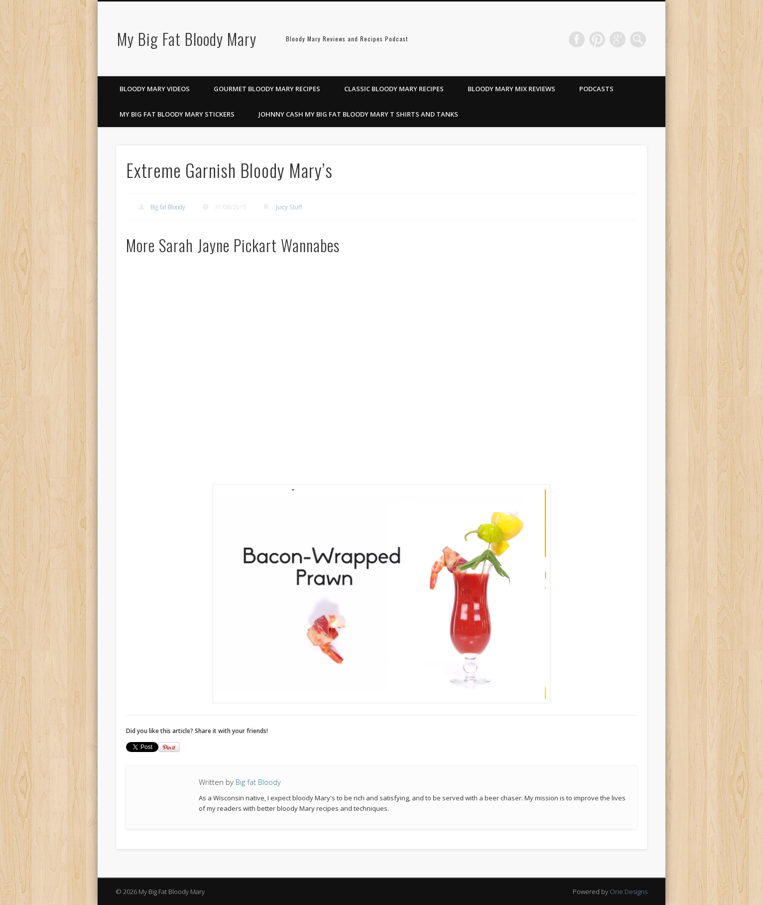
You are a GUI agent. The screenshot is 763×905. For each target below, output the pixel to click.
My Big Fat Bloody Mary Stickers (177, 114)
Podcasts (596, 88)
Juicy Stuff (289, 207)
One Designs (628, 891)
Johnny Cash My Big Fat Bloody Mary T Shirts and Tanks (358, 114)
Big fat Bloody (167, 207)
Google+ (618, 39)
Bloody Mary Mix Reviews (511, 88)
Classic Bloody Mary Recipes (394, 88)
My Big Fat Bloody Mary (186, 38)
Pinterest (597, 39)
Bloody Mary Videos (155, 88)
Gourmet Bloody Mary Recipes (267, 88)
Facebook (577, 39)
